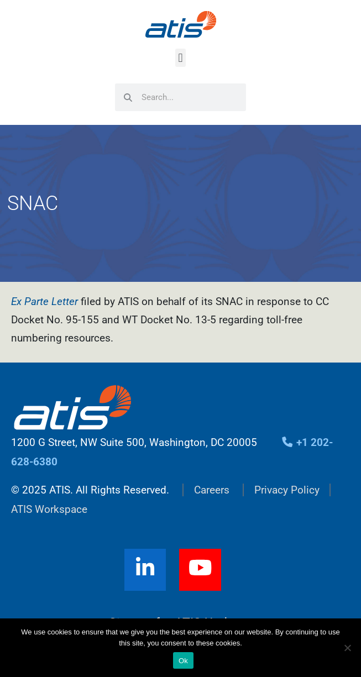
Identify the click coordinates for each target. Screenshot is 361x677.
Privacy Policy (287, 490)
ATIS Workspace (49, 509)
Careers (211, 490)
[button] (180, 58)
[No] (347, 647)
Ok (183, 661)
